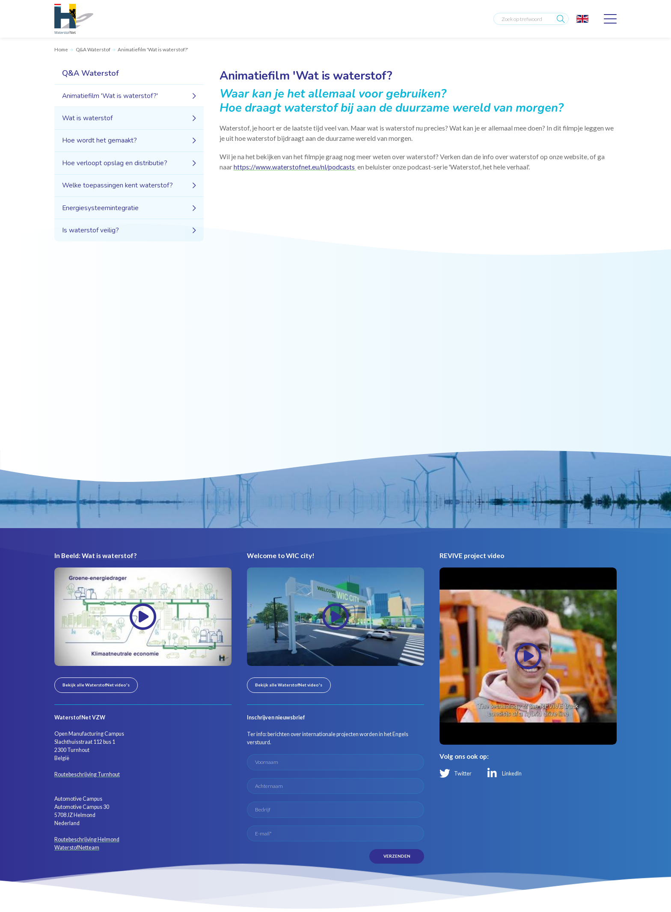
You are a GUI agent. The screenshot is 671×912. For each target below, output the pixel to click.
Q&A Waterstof (93, 49)
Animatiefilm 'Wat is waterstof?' (153, 49)
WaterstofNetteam (76, 847)
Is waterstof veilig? (90, 230)
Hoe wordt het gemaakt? (99, 140)
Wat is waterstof (87, 117)
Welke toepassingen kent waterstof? (117, 185)
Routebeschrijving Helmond (86, 839)
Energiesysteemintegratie (100, 207)
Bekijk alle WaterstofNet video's (96, 684)
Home (61, 49)
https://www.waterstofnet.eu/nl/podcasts (295, 167)
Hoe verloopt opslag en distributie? (114, 162)
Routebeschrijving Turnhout (87, 774)
